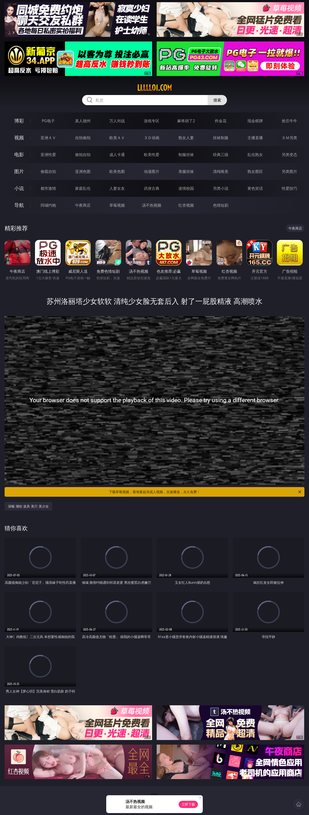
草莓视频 (117, 205)
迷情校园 (186, 188)
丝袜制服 (220, 137)
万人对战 (117, 120)
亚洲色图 (83, 171)
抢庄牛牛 (289, 120)
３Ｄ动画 (151, 137)
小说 (19, 188)
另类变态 (289, 154)
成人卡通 (117, 154)
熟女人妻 (186, 137)
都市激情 (48, 188)
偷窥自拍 (48, 171)
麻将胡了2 (186, 120)
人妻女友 (117, 188)
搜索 (217, 100)
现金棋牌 (255, 120)
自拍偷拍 (83, 137)
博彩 (19, 120)
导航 (19, 205)
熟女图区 (255, 171)
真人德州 (83, 120)
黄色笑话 (255, 188)
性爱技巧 (289, 188)
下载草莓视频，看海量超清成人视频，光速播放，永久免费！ (205, 492)
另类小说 (220, 188)
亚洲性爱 (48, 154)
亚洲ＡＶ (48, 137)
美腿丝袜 (186, 171)
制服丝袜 (186, 154)
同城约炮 (48, 205)
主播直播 (255, 137)
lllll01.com (154, 88)
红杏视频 (186, 205)
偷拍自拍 (83, 154)
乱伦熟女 (255, 154)
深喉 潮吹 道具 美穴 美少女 (28, 506)
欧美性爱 (151, 154)
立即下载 (188, 804)
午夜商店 (83, 205)
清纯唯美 (220, 171)
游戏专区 (151, 120)
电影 (19, 154)
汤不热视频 (151, 205)
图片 (19, 171)
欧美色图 (117, 171)
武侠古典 (151, 188)
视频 (19, 137)
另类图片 (289, 171)
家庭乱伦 (83, 188)
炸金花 (220, 120)
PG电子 (48, 120)
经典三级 (220, 154)
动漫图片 (151, 171)
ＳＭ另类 (289, 137)
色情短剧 (220, 205)
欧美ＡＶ (117, 137)
